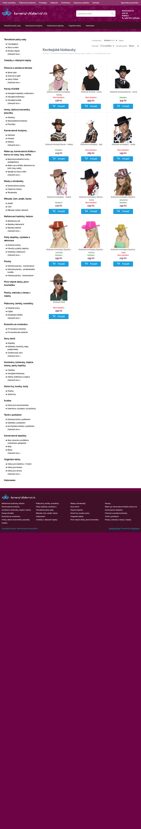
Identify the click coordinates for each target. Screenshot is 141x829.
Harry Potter (13, 79)
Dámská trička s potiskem (19, 419)
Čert (9, 207)
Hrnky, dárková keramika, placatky (17, 111)
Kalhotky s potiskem (16, 423)
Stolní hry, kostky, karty (16, 386)
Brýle (10, 450)
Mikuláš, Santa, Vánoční (18, 210)
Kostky (11, 391)
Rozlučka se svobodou (16, 324)
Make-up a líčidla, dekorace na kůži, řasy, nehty (21, 166)
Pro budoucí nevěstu (17, 329)
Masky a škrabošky (14, 181)
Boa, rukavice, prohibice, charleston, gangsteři (18, 441)
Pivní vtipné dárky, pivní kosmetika (16, 283)
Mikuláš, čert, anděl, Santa (17, 198)
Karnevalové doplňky (55, 26)
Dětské (11, 142)
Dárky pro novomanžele (18, 405)
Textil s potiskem (13, 415)
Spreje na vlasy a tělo (17, 172)
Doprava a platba (81, 3)
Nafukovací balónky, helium (18, 216)
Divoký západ (14, 51)
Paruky (7, 261)
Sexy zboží (9, 338)
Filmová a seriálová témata (18, 68)
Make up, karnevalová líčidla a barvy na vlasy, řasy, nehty (19, 153)
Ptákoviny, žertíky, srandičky (18, 303)
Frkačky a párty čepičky (18, 248)
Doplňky (11, 343)
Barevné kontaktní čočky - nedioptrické (19, 160)
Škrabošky (12, 192)
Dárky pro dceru (15, 471)
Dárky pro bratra (15, 467)
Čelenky (11, 370)
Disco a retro (13, 47)
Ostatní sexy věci (15, 353)
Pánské (11, 138)
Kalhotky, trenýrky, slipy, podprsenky (18, 347)
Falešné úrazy (14, 308)
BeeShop (136, 528)
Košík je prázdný (131, 3)
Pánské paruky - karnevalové (20, 275)
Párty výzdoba (9, 3)
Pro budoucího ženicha (18, 332)
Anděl (10, 203)
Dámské (11, 135)
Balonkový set (14, 221)
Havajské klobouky (16, 97)
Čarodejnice (13, 44)
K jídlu (10, 311)
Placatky (11, 124)
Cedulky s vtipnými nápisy (17, 60)
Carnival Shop (114, 528)
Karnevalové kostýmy (34, 26)
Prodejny (43, 3)
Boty (10, 446)
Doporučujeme (76, 510)
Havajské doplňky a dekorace (21, 93)
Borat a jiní (12, 72)
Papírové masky (15, 189)
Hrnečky (11, 117)
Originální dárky (75, 26)
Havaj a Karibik (11, 89)
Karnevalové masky (16, 186)
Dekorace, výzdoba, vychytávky (22, 408)
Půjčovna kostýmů (27, 3)
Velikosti (54, 3)
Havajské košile (14, 100)
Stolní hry (12, 394)
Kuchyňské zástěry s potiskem (21, 426)
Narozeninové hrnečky (17, 121)
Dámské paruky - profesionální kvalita (21, 270)
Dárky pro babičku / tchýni (19, 464)
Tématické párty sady (12, 26)
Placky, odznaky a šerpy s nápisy (17, 294)
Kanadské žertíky (15, 315)
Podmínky (65, 3)
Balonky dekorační (16, 224)
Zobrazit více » (14, 54)
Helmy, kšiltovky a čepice (19, 377)
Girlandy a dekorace (16, 252)
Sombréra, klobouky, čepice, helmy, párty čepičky (19, 364)
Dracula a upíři (14, 76)
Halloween (90, 26)
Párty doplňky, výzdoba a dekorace (17, 239)
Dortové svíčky (14, 245)
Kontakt (95, 3)
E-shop (46, 53)
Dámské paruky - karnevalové (21, 266)
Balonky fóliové (14, 228)
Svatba (7, 400)
